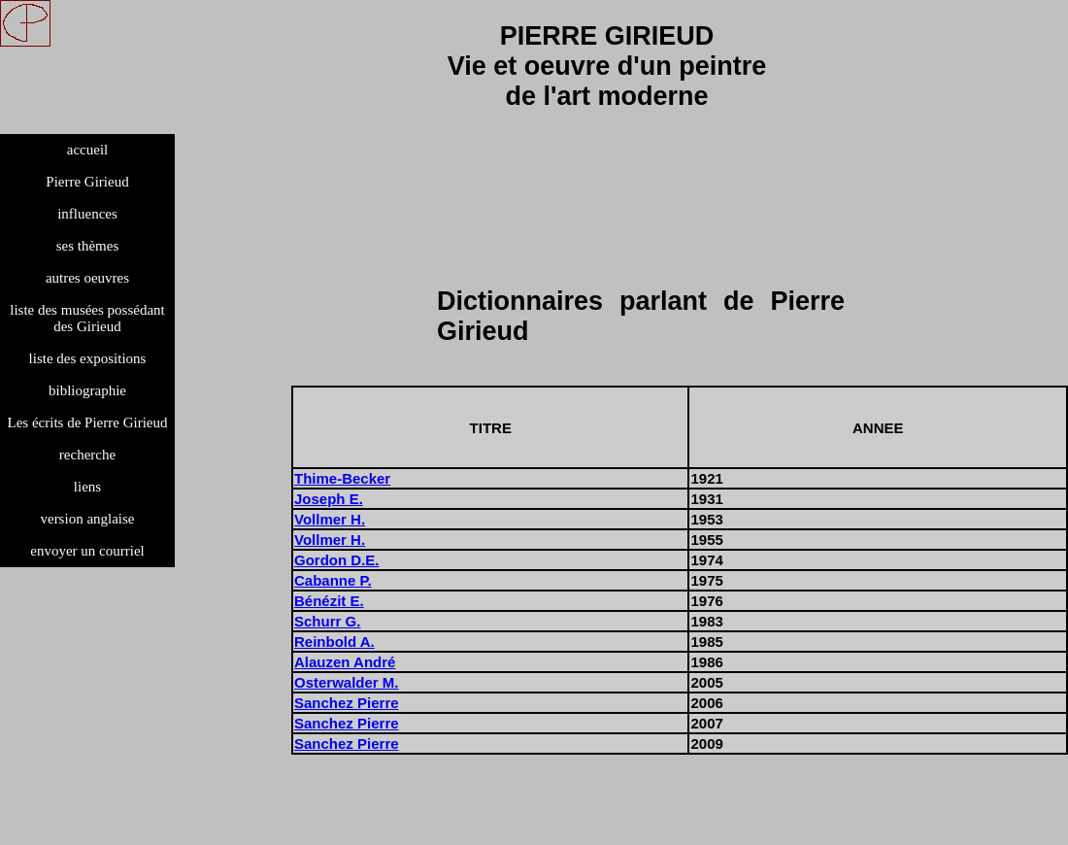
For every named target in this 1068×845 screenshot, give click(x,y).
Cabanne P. (333, 580)
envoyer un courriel (87, 550)
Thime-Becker (342, 478)
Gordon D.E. (337, 560)
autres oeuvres (87, 278)
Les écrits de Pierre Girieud (88, 422)
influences (87, 213)
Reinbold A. (334, 641)
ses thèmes (87, 246)
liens (87, 486)
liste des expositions (88, 358)
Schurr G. (327, 621)
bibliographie (87, 390)
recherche (87, 454)
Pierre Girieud (87, 181)
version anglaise (87, 518)
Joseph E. (328, 498)
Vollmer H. (329, 519)
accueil (87, 149)
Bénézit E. (329, 600)
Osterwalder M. (346, 682)
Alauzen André (344, 662)
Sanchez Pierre (346, 702)
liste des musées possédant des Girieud (87, 318)
